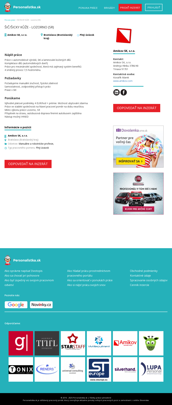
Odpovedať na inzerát (28, 164)
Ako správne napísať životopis (23, 271)
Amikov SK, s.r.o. (17, 34)
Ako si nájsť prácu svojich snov (86, 285)
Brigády (109, 7)
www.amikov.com (123, 80)
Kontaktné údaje (140, 275)
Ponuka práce (88, 7)
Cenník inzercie (139, 285)
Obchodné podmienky (144, 271)
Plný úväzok (87, 34)
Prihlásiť (153, 7)
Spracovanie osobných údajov (148, 280)
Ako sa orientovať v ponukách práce (90, 280)
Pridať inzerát (130, 7)
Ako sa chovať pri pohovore (22, 275)
